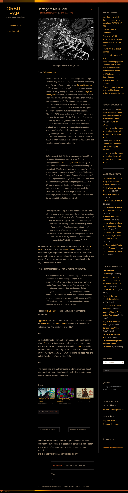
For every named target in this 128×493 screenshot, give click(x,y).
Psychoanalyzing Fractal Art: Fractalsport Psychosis (113, 344)
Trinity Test (45, 324)
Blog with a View (109, 421)
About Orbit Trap (13, 25)
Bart (45, 343)
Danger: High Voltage (112, 328)
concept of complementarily (69, 162)
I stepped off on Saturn (48, 429)
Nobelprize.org (49, 72)
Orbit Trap (13, 11)
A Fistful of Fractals (83, 399)
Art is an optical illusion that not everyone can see (112, 42)
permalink (53, 412)
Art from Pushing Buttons (113, 410)
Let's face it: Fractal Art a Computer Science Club (112, 181)
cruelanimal (67, 13)
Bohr (56, 246)
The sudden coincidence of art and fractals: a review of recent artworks (113, 90)
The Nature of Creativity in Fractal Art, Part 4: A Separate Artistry (112, 235)
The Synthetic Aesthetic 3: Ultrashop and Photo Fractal (112, 226)
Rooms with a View (111, 424)
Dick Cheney (50, 311)
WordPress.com (83, 486)
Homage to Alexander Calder (80, 429)
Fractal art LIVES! (110, 36)
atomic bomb (61, 324)
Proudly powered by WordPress (49, 486)
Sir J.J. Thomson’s (84, 85)
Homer (79, 346)
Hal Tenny (107, 128)
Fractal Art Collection (15, 31)
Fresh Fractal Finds (111, 194)
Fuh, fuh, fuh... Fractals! (112, 201)
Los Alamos (70, 249)
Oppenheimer (44, 321)
